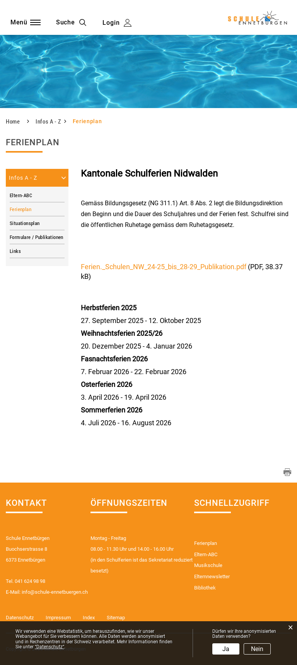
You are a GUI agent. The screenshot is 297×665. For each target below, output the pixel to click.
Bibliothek (205, 588)
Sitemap (116, 618)
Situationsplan (24, 223)
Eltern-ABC (21, 195)
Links (15, 250)
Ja (225, 649)
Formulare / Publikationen (36, 237)
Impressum (58, 618)
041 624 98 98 (30, 581)
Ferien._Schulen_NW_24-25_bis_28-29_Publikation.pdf (163, 267)
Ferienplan (34, 209)
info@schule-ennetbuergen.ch (55, 592)
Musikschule (208, 566)
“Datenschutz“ (49, 647)
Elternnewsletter (212, 577)
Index (89, 618)
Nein (257, 649)
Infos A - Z (23, 178)
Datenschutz (20, 618)
